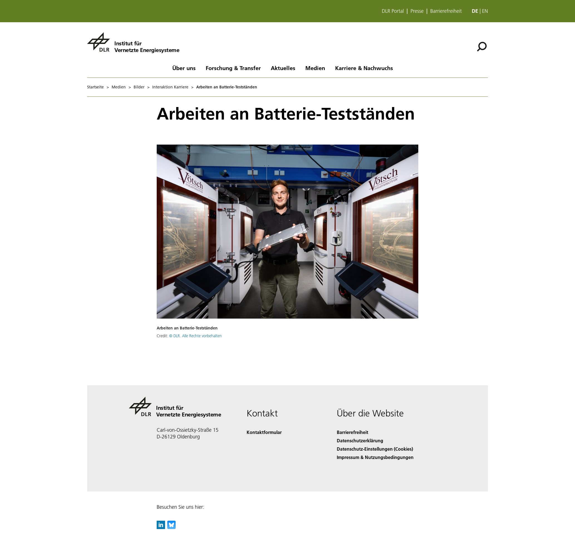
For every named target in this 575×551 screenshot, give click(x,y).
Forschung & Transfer (233, 67)
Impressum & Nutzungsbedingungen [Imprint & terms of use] (375, 457)
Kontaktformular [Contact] (264, 432)
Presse (417, 11)
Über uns (184, 67)
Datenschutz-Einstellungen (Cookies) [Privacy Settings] (375, 449)
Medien (315, 67)
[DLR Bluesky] (171, 527)
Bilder (139, 87)
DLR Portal (393, 11)
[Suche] (482, 47)
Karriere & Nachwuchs (364, 67)
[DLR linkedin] (161, 527)
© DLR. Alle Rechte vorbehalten (195, 335)
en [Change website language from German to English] (485, 11)
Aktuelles (283, 67)
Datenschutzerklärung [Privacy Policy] (360, 440)
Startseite (95, 87)
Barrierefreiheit (446, 11)
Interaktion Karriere (170, 87)
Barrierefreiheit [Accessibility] (352, 432)
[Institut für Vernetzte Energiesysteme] (133, 42)
